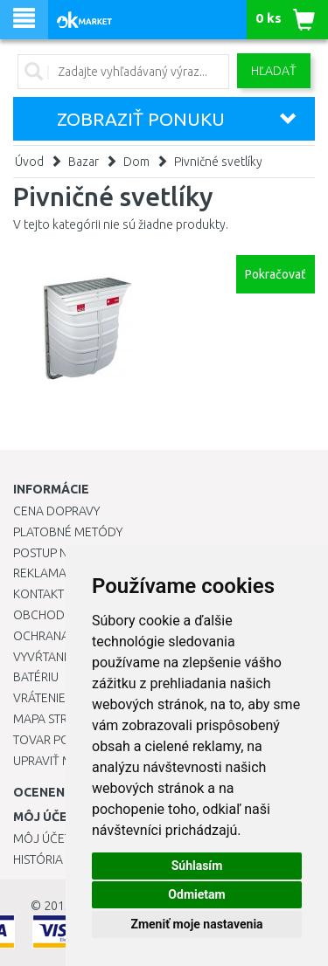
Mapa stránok (56, 719)
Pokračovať (275, 274)
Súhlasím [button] (197, 866)
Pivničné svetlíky (218, 162)
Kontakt (38, 594)
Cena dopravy (56, 511)
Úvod (29, 162)
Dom (136, 162)
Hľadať (274, 71)
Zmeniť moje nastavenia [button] (196, 924)
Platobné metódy (67, 532)
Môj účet (42, 838)
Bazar (83, 162)
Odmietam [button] (196, 894)
